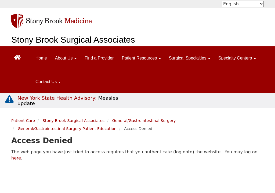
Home (41, 58)
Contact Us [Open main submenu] (48, 81)
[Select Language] (243, 4)
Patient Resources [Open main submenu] (141, 58)
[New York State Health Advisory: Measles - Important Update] (9, 99)
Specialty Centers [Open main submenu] (237, 58)
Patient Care (23, 120)
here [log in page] (16, 158)
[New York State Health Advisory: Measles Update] (67, 100)
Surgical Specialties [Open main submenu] (189, 58)
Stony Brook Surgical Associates (73, 39)
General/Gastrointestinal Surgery (144, 120)
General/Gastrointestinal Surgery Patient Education (67, 129)
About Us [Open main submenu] (66, 58)
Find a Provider (99, 58)
